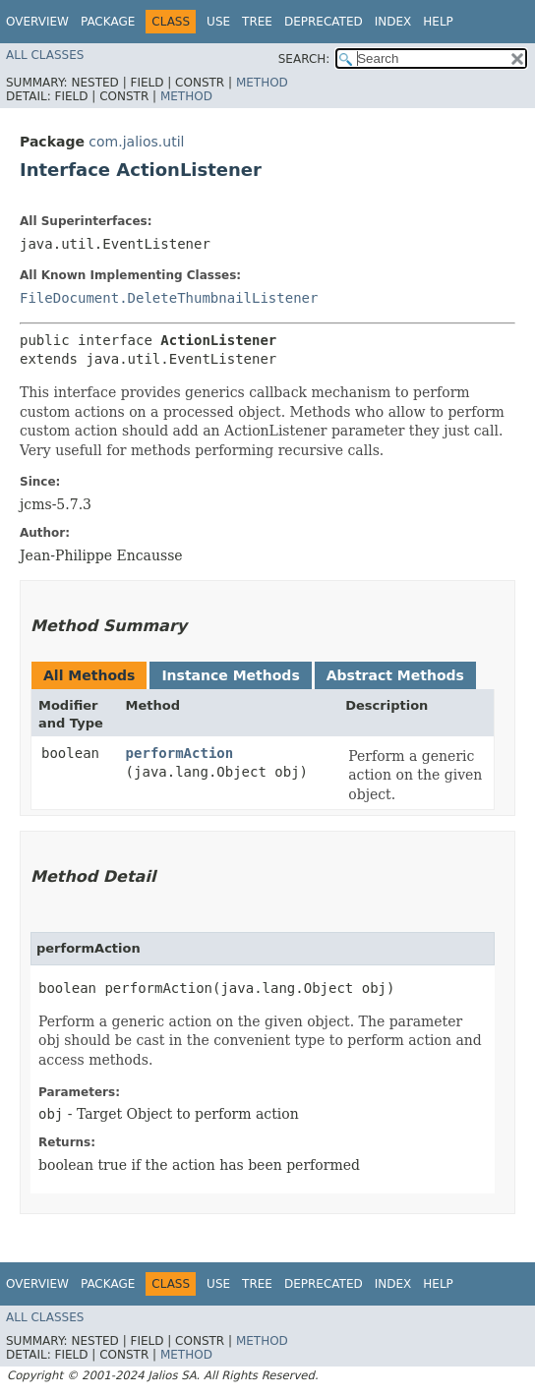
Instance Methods (230, 675)
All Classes (45, 55)
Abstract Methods (395, 675)
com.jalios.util (136, 141)
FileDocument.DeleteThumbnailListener (169, 298)
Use (218, 22)
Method (262, 82)
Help (438, 22)
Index (393, 22)
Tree (257, 22)
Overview (37, 22)
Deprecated (323, 22)
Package (108, 22)
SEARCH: (304, 59)
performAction (180, 753)
